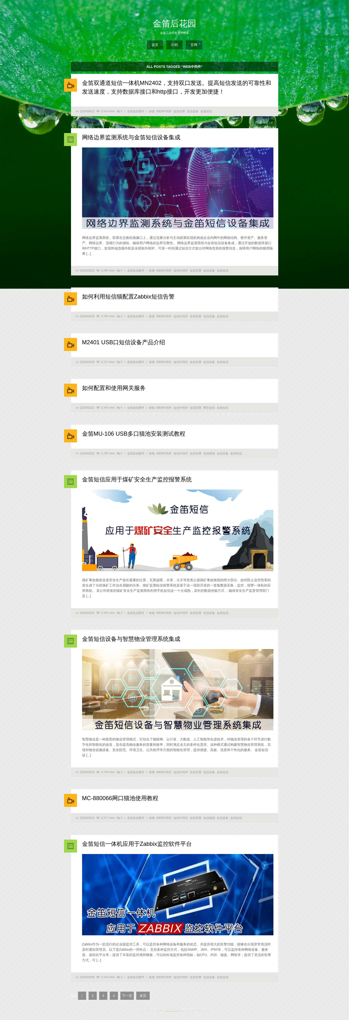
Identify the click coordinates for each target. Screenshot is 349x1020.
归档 (174, 45)
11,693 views (108, 407)
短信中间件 (181, 270)
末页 (143, 996)
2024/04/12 (87, 111)
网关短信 (209, 407)
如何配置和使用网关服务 (114, 388)
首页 (155, 45)
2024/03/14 (87, 818)
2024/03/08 (87, 977)
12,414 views (108, 111)
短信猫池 (209, 453)
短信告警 (179, 111)
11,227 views (108, 362)
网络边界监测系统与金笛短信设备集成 (131, 137)
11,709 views (108, 772)
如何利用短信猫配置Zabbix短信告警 (128, 296)
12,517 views (108, 817)
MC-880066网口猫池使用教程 (120, 798)
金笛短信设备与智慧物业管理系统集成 (131, 639)
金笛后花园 (174, 23)
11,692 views (108, 613)
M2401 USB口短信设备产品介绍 (123, 342)
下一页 (127, 996)
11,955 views (108, 316)
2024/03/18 (87, 772)
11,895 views (108, 270)
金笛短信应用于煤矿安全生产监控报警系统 (137, 479)
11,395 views (108, 453)
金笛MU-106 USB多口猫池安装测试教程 (133, 433)
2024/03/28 (87, 362)
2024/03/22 (87, 407)
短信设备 (193, 111)
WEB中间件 (164, 111)
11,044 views (108, 977)
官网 (194, 45)
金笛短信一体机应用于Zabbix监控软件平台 (137, 844)
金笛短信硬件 (135, 111)
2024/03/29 (87, 270)
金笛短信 (206, 111)
